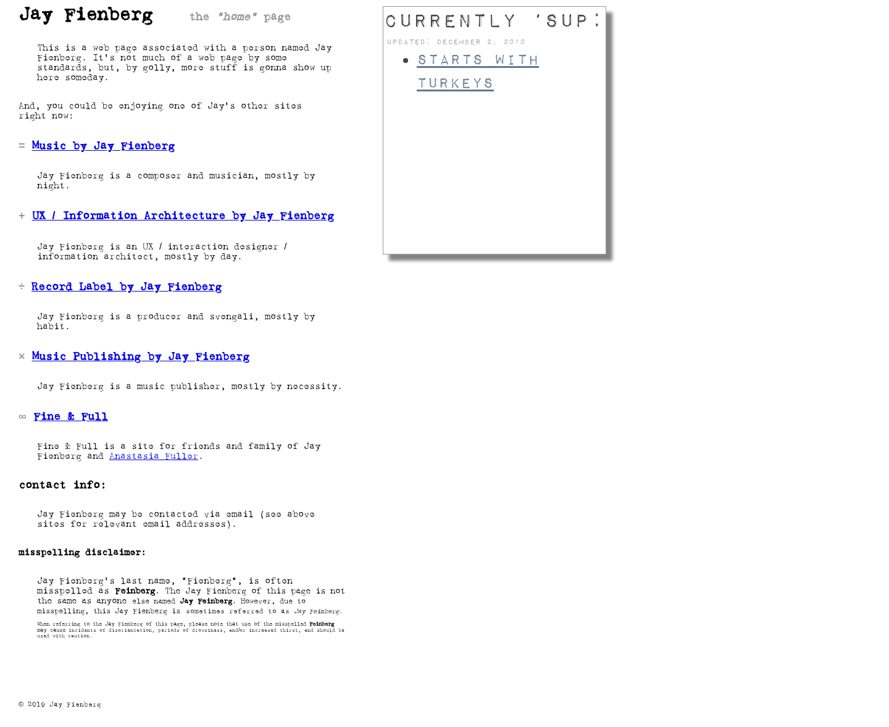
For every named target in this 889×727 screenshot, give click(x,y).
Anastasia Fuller (153, 456)
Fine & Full (70, 416)
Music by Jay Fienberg (103, 146)
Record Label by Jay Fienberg (126, 287)
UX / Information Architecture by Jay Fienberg (183, 216)
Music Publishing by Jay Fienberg (140, 357)
